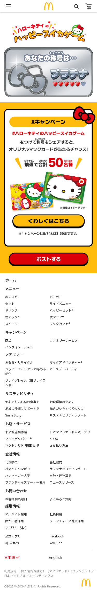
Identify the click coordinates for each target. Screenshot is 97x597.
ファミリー (14, 354)
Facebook (57, 536)
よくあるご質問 (60, 499)
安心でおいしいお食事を (22, 401)
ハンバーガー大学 (17, 475)
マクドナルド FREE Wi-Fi (22, 445)
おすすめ (11, 297)
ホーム (10, 280)
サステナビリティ (19, 393)
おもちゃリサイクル (19, 362)
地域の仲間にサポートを (22, 408)
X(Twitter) (12, 543)
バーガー (56, 297)
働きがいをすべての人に (67, 408)
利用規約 (10, 571)
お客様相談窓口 (16, 499)
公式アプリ (13, 536)
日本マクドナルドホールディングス (29, 575)
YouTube (56, 543)
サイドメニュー (60, 303)
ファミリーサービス (64, 340)
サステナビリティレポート (68, 415)
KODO (54, 438)
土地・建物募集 (60, 475)
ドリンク (11, 310)
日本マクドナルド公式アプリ (70, 432)
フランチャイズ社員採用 (67, 521)
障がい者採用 (14, 521)
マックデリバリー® (18, 438)
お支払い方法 (59, 445)
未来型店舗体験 (16, 432)
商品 (8, 340)
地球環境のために (62, 401)
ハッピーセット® (61, 310)
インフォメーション (19, 347)
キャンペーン (16, 332)
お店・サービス (18, 423)
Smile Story (13, 415)
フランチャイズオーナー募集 (25, 482)
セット (9, 303)
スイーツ (11, 323)
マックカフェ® (60, 323)
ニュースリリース (62, 482)
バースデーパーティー (65, 369)
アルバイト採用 (16, 514)
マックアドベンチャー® (66, 362)
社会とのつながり (17, 469)
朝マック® (12, 317)
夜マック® (57, 317)
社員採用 (56, 514)
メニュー (12, 288)
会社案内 (56, 462)
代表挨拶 (11, 462)
